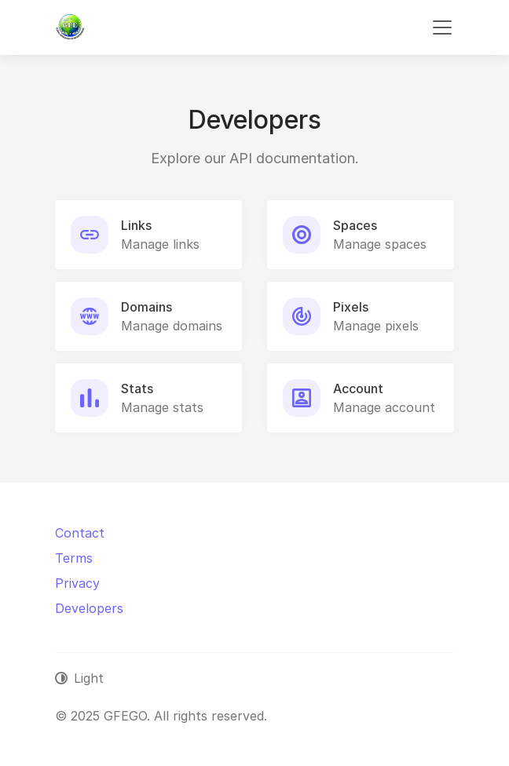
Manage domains (171, 326)
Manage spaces (380, 244)
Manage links (160, 244)
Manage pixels (376, 326)
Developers (89, 608)
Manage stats (162, 407)
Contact (79, 533)
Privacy (77, 583)
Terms (74, 558)
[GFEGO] (70, 27)
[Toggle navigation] (442, 27)
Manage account (384, 407)
